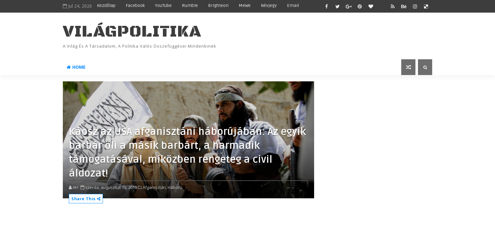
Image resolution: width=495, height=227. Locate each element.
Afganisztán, (155, 187)
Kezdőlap (106, 5)
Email (293, 5)
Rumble (190, 5)
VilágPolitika (132, 31)
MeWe (245, 5)
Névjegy (269, 5)
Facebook (135, 5)
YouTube (163, 5)
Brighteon (218, 5)
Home (76, 67)
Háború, (175, 187)
